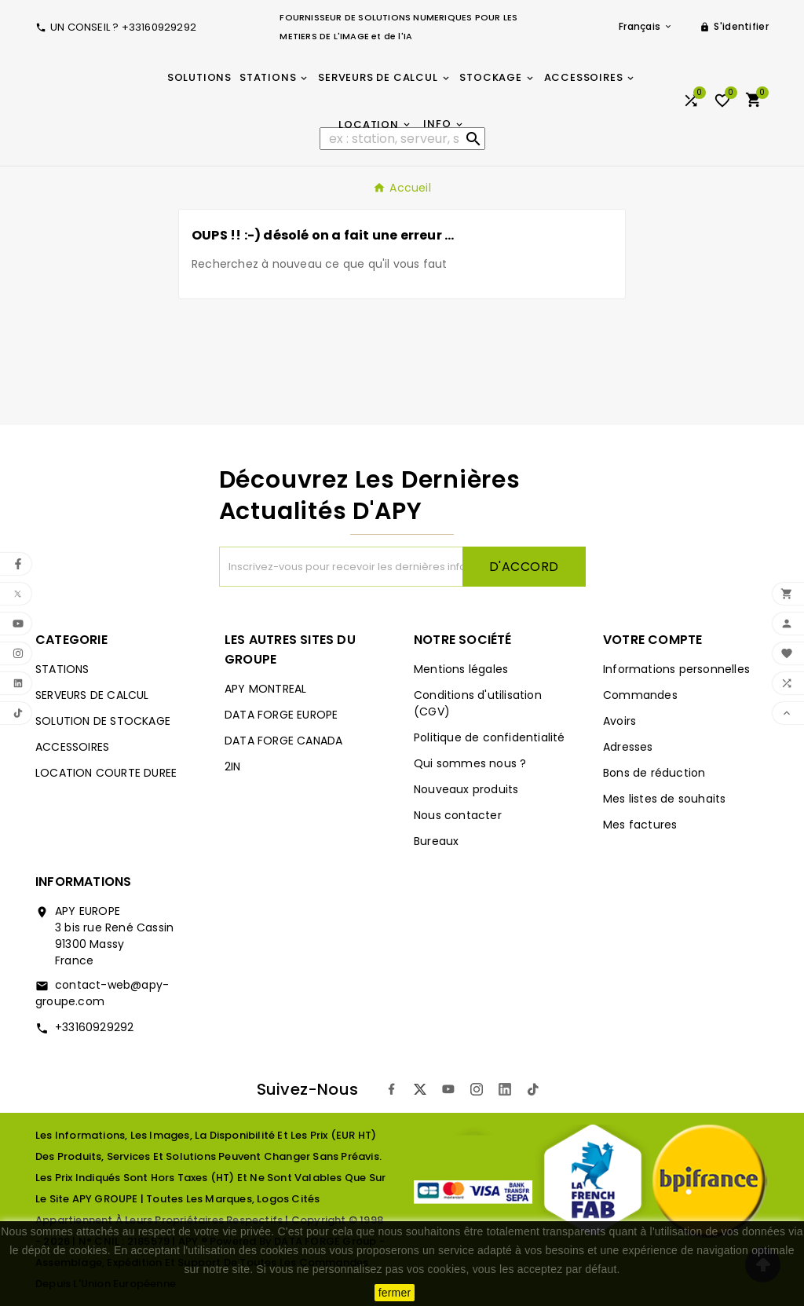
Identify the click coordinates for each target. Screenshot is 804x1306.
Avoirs (619, 721)
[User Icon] (734, 26)
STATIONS (62, 669)
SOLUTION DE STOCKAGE (102, 721)
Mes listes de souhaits (664, 799)
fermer (394, 1292)
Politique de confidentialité (489, 737)
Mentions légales (461, 669)
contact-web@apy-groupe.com (102, 993)
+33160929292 (94, 1027)
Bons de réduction (654, 773)
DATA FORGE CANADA (283, 740)
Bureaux (436, 841)
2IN (233, 766)
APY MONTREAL (265, 689)
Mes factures (640, 824)
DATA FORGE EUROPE (281, 715)
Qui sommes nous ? (470, 763)
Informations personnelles (676, 669)
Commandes (640, 695)
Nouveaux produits (466, 789)
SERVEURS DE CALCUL (92, 695)
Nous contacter (458, 815)
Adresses (628, 747)
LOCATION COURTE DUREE (106, 773)
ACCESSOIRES (72, 747)
